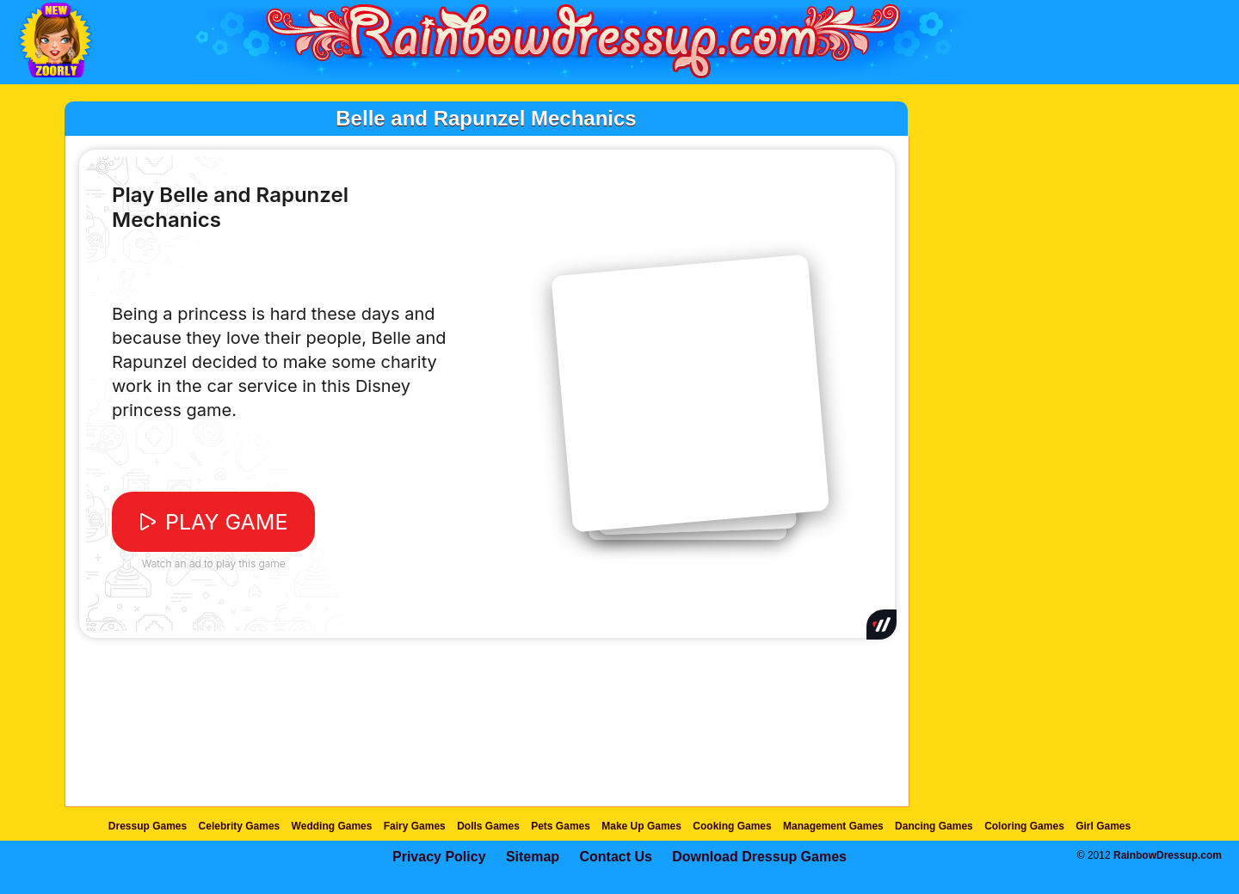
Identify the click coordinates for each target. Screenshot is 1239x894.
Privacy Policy (439, 856)
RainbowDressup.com (1167, 855)
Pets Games (560, 826)
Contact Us (615, 856)
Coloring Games (1024, 826)
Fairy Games (415, 826)
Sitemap (532, 856)
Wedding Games (332, 826)
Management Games (833, 826)
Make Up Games (641, 826)
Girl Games (1103, 826)
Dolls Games (488, 826)
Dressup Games (147, 826)
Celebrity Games (239, 826)
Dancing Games (934, 826)
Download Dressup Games (759, 856)
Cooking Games (732, 826)
